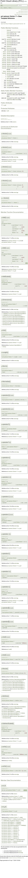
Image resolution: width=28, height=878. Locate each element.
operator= (9, 73)
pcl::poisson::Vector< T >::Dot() (17, 820)
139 (10, 581)
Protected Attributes (24, 14)
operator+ (9, 57)
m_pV (5, 105)
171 (10, 238)
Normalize (9, 80)
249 (10, 646)
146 (10, 468)
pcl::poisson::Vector (6, 138)
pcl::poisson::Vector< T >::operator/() (10, 836)
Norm (8, 78)
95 (9, 418)
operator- (9, 55)
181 (10, 488)
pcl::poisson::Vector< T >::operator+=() (10, 830)
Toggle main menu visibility (2, 5)
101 (10, 403)
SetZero (8, 46)
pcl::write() (9, 760)
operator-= (9, 64)
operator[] (9, 42)
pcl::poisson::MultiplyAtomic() (15, 708)
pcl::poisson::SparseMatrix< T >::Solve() (11, 711)
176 (10, 266)
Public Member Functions (23, 11)
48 (9, 157)
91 (9, 309)
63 (9, 676)
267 (10, 663)
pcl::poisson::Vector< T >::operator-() (10, 831)
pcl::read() (9, 649)
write (8, 82)
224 (10, 389)
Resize (8, 50)
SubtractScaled (10, 68)
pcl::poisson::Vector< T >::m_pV (9, 161)
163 (10, 738)
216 (10, 375)
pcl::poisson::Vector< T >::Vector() (9, 842)
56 (9, 175)
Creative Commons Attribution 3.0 (16, 857)
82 (9, 206)
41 (9, 121)
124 (10, 452)
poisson (5, 7)
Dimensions (9, 48)
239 (10, 340)
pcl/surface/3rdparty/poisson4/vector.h (13, 23)
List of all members (24, 9)
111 (10, 616)
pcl (1, 7)
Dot (7, 75)
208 (10, 545)
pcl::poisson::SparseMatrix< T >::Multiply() (11, 822)
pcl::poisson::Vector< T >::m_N (14, 159)
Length (8, 76)
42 (9, 141)
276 (10, 774)
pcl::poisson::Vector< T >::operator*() (10, 827)
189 (10, 525)
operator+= (9, 62)
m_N (8, 110)
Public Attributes (17, 14)
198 (10, 506)
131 (10, 563)
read (8, 85)
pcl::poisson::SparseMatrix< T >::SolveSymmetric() (13, 839)
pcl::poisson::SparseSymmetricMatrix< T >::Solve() (13, 713)
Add (8, 93)
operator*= (9, 59)
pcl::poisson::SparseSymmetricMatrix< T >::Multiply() (14, 825)
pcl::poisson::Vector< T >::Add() (15, 796)
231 (10, 360)
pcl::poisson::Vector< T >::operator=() (10, 838)
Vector (10, 7)
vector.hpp (15, 141)
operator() (9, 39)
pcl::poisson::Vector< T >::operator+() (10, 828)
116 (10, 434)
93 (9, 704)
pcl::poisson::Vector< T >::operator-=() (10, 834)
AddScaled (9, 66)
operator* (9, 51)
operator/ (9, 53)
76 (9, 192)
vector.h (14, 121)
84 (9, 598)
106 (10, 631)
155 (10, 291)
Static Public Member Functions (21, 12)
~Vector (8, 37)
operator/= (9, 60)
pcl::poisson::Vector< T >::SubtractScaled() (11, 841)
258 (10, 758)
